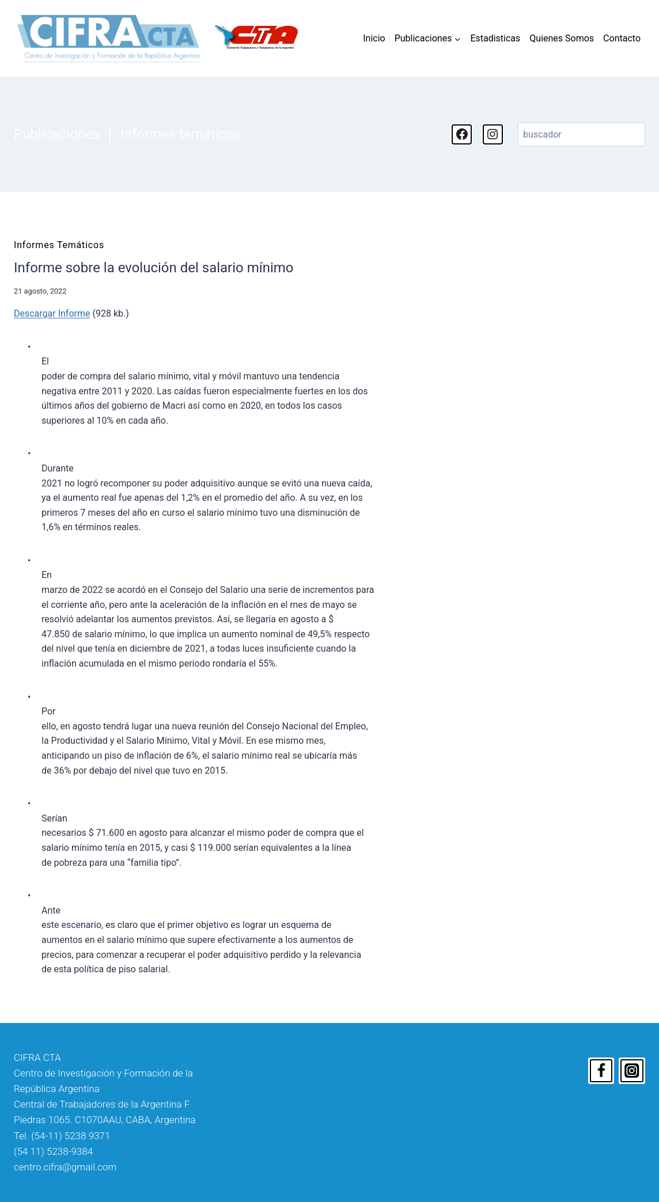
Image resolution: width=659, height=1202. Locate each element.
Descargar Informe (52, 313)
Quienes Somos (561, 38)
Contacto (622, 38)
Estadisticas (495, 38)
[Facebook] (601, 1071)
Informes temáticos (180, 134)
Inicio (374, 38)
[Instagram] (632, 1071)
